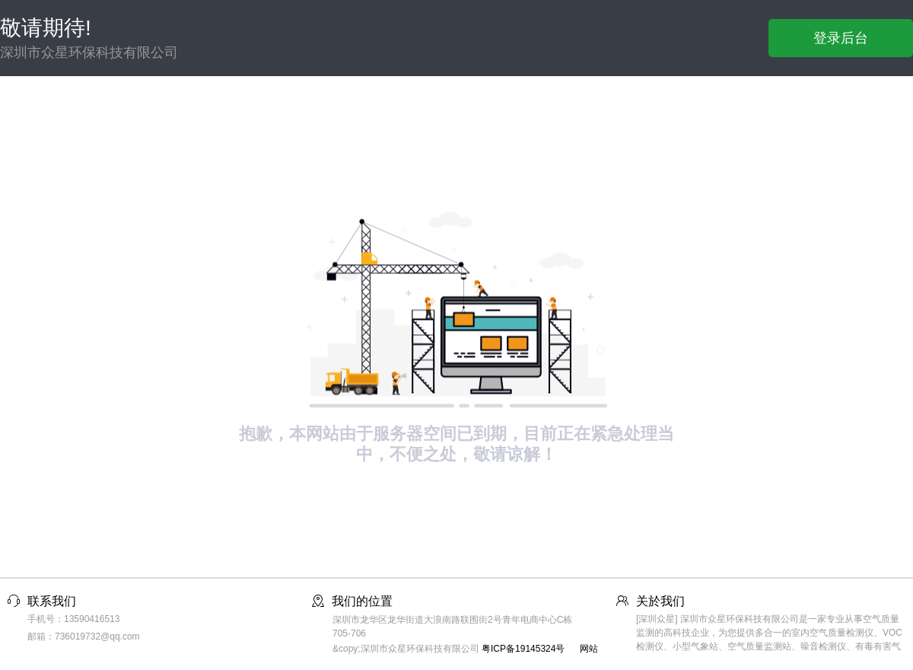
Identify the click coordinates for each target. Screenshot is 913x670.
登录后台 (840, 38)
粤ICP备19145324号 (523, 648)
